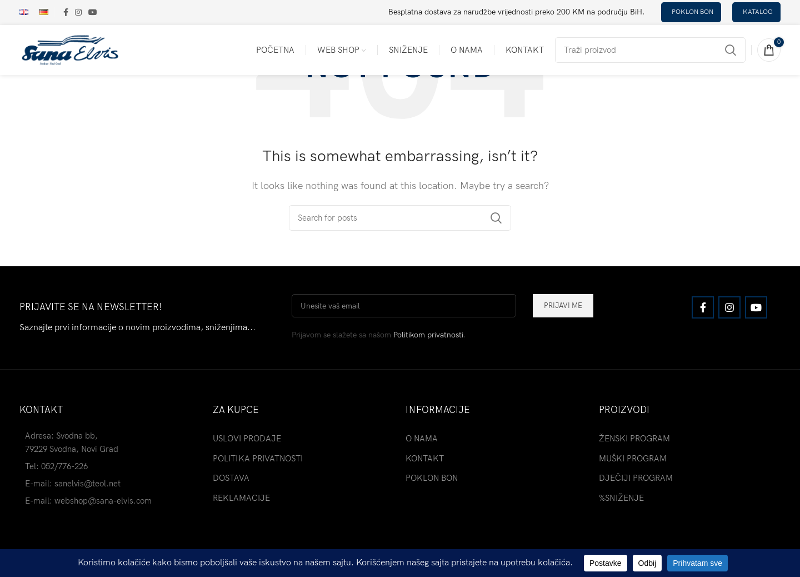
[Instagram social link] (78, 12)
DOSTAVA (231, 478)
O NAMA (422, 439)
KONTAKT (425, 459)
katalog (758, 12)
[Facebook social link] (66, 12)
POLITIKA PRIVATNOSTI (258, 459)
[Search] (650, 50)
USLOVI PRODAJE (247, 439)
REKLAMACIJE (241, 498)
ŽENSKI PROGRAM (634, 439)
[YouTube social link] (93, 12)
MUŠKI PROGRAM (633, 459)
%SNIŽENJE (621, 498)
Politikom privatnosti (428, 335)
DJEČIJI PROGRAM (636, 478)
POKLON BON (432, 478)
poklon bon (692, 12)
